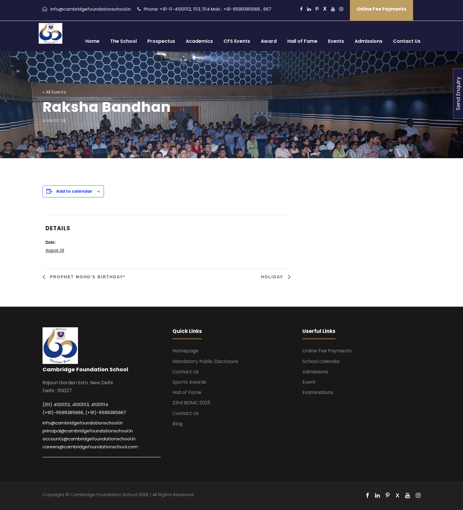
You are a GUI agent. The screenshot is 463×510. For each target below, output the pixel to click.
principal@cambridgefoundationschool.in (88, 431)
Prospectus (161, 41)
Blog (177, 423)
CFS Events (237, 41)
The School (123, 41)
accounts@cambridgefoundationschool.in (89, 439)
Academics (199, 41)
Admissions (368, 41)
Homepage (185, 350)
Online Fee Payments (381, 9)
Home (92, 41)
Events (336, 41)
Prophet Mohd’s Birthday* (86, 276)
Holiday (273, 276)
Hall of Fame (302, 41)
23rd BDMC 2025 (191, 402)
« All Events (54, 92)
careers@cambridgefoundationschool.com (90, 447)
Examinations (317, 392)
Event (309, 382)
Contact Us (406, 41)
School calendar (321, 361)
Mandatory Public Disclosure (205, 361)
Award (269, 41)
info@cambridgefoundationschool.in (83, 423)
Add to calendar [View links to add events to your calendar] (74, 191)
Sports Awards (189, 382)
